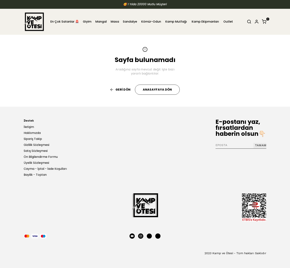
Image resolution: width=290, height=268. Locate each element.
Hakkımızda (32, 133)
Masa (115, 21)
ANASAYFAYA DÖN (157, 89)
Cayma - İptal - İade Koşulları (45, 169)
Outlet (228, 21)
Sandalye (130, 21)
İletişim (29, 127)
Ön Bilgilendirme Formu (41, 157)
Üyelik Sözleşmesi (36, 163)
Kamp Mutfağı (176, 21)
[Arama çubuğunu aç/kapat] (249, 21)
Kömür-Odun (151, 21)
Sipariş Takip (33, 139)
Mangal (101, 21)
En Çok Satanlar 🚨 (64, 21)
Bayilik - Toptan (35, 175)
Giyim (87, 21)
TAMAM (260, 145)
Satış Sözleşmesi (36, 151)
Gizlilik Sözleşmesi (36, 145)
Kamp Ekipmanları (205, 21)
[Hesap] (256, 21)
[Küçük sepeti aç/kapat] (264, 21)
